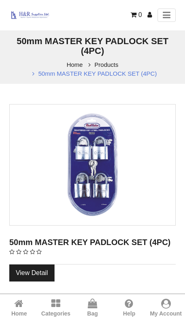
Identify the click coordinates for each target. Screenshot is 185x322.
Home (75, 64)
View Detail (32, 272)
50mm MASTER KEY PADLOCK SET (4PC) (97, 73)
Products (106, 64)
